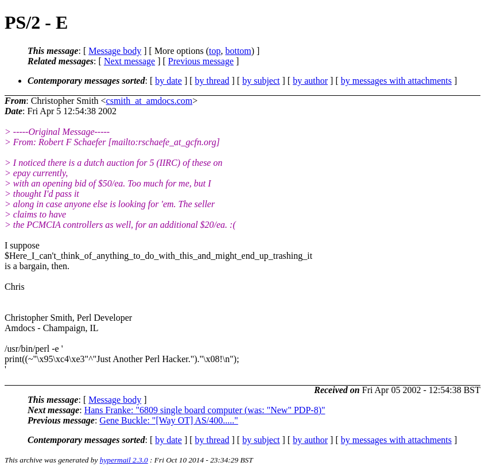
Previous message (201, 61)
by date (168, 81)
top (214, 51)
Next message (129, 61)
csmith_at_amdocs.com (149, 101)
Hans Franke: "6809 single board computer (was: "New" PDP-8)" (204, 410)
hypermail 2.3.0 (124, 460)
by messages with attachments (396, 81)
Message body (114, 51)
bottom (238, 51)
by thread (212, 81)
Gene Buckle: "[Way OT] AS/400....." (168, 420)
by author (310, 81)
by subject (261, 81)
